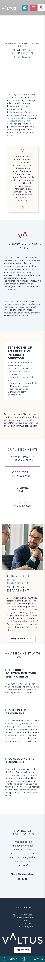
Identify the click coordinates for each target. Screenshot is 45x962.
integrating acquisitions (18, 371)
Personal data (22, 935)
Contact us (25, 8)
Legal (22, 939)
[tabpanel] (22, 819)
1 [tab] (19, 840)
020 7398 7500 (25, 868)
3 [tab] (26, 840)
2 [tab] (22, 840)
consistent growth (16, 121)
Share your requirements (21, 600)
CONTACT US (22, 911)
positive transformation (21, 118)
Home (7, 43)
